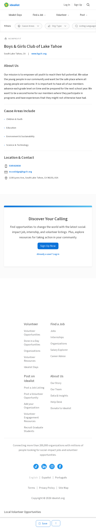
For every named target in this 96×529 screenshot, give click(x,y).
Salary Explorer (59, 350)
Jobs (53, 331)
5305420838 (15, 165)
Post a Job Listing (34, 388)
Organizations (32, 351)
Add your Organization (31, 405)
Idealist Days (15, 15)
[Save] (43, 523)
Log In (67, 5)
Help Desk (56, 402)
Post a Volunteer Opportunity (33, 395)
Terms (31, 488)
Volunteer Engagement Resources (31, 417)
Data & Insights (59, 395)
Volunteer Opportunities (32, 332)
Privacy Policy (47, 488)
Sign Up (78, 5)
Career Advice (58, 356)
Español (46, 477)
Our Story (55, 383)
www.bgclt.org (39, 54)
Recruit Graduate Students (33, 429)
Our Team (56, 389)
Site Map (63, 488)
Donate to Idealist (60, 408)
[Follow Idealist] (36, 466)
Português (61, 477)
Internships (57, 337)
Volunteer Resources (30, 359)
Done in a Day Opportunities (32, 342)
